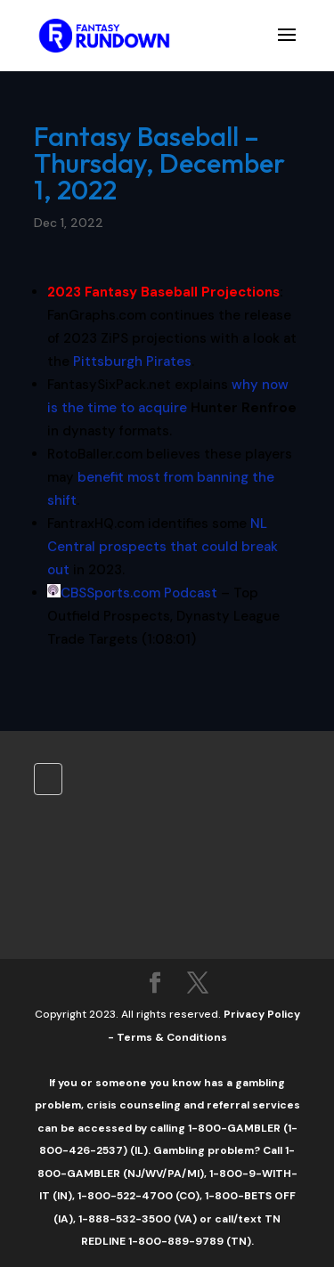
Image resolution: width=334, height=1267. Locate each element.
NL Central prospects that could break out (162, 547)
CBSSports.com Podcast (139, 593)
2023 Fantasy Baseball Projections (163, 292)
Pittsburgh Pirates (132, 361)
